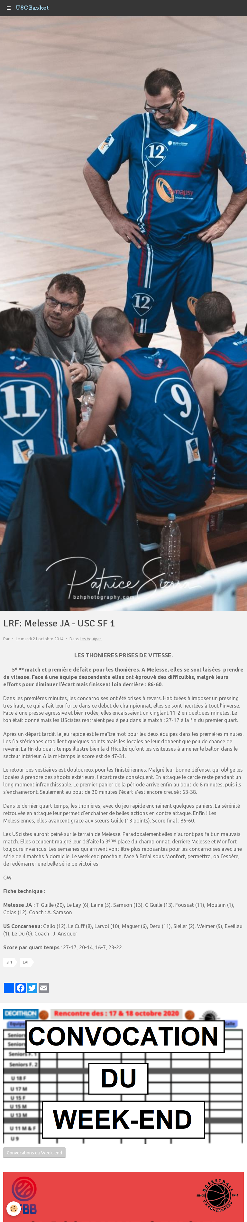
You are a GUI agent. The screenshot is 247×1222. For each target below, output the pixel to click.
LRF (26, 962)
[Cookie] (13, 1208)
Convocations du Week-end (34, 1152)
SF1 (9, 962)
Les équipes (91, 638)
